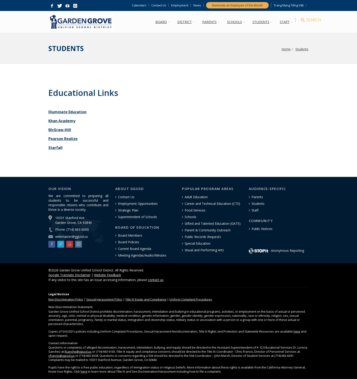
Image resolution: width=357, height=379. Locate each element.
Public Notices (262, 229)
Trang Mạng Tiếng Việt (289, 5)
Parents (257, 197)
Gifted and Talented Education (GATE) (213, 223)
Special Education (197, 243)
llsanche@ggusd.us (78, 351)
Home (286, 49)
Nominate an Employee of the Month (237, 5)
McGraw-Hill (59, 129)
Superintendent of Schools (137, 217)
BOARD (162, 22)
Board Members (130, 235)
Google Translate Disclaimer (69, 275)
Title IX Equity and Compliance (145, 299)
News (197, 5)
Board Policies (128, 242)
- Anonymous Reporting (276, 250)
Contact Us (158, 5)
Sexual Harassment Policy (104, 299)
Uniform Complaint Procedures (190, 299)
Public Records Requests (203, 237)
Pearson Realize (63, 138)
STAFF (286, 22)
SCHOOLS (235, 22)
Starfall (55, 147)
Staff (255, 210)
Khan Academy (61, 120)
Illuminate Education (67, 111)
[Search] (304, 22)
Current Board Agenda (134, 248)
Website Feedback (107, 275)
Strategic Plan (128, 210)
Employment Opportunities (138, 203)
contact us (155, 280)
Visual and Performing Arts (204, 250)
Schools (190, 217)
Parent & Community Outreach (208, 230)
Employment (179, 5)
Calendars (139, 5)
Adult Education (196, 197)
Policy (65, 299)
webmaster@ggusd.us (71, 236)
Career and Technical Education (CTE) (212, 203)
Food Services (195, 210)
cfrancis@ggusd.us (61, 356)
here (297, 331)
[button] (51, 6)
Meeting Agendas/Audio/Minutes (142, 255)
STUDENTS (262, 22)
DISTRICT (186, 22)
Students (301, 49)
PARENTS (211, 22)
